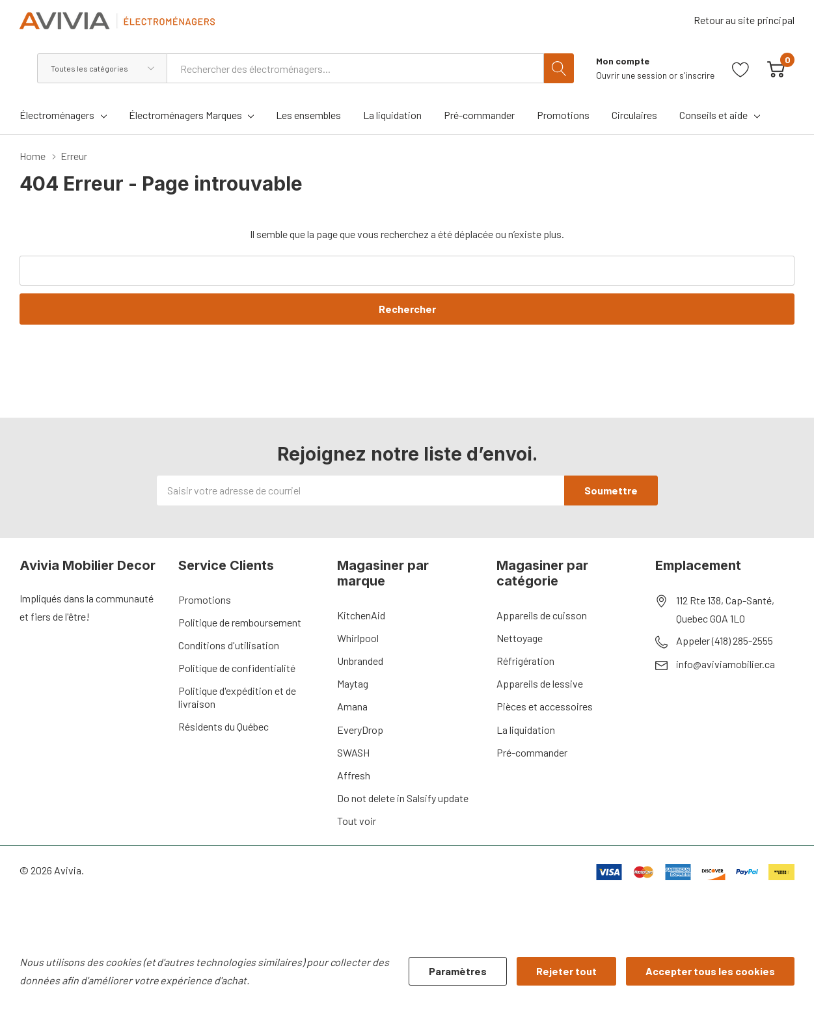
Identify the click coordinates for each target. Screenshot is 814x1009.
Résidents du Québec (223, 726)
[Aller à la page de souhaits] (741, 68)
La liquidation (525, 729)
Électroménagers (57, 115)
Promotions (204, 599)
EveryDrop (360, 729)
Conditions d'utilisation (228, 645)
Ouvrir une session (632, 75)
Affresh (353, 775)
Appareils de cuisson (541, 615)
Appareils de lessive (539, 683)
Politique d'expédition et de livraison (237, 696)
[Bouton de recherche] (559, 68)
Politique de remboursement (239, 622)
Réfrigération (525, 660)
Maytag (352, 683)
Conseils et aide (713, 115)
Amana (352, 706)
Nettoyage (519, 638)
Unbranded (360, 660)
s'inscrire (696, 75)
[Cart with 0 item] (776, 68)
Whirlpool (358, 638)
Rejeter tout (566, 971)
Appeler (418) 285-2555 (724, 640)
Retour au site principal (744, 20)
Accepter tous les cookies (710, 971)
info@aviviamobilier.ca (725, 664)
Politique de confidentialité (236, 668)
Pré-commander (531, 752)
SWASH (353, 752)
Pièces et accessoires (544, 706)
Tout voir (356, 820)
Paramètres (458, 971)
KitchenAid (361, 615)
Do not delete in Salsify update (402, 798)
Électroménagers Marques (185, 115)
